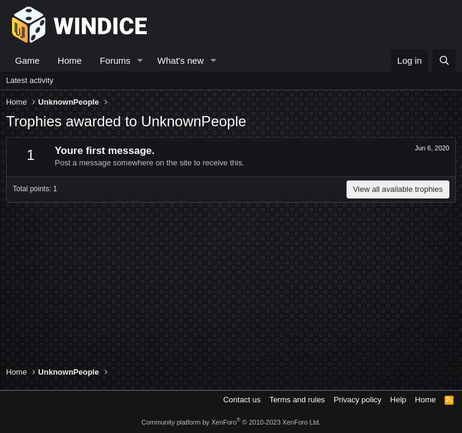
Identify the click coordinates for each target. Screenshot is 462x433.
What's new (181, 60)
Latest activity (30, 80)
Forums (115, 60)
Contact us (241, 399)
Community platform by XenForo (231, 422)
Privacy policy (357, 399)
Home (70, 60)
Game (27, 60)
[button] (140, 60)
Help (398, 399)
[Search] (444, 60)
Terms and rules (297, 399)
